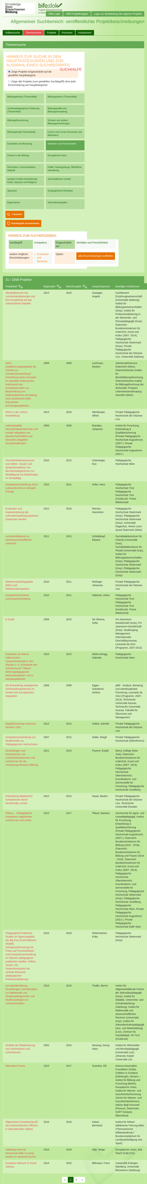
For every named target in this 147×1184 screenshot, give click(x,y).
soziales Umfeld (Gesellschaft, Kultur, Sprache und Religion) (22, 180)
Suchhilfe (71, 69)
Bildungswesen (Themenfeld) (62, 96)
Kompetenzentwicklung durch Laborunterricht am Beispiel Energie (21, 488)
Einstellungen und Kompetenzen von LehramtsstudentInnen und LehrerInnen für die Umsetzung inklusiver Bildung (21, 757)
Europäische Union (57, 155)
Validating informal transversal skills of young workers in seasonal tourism (20, 1153)
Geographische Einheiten (60, 190)
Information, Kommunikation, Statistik (21, 169)
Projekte (51, 32)
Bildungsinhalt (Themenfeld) (21, 132)
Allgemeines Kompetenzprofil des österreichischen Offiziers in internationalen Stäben (21, 1125)
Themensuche (33, 32)
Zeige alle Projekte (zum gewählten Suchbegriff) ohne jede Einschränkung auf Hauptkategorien (42, 83)
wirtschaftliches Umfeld (59, 179)
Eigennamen (13, 202)
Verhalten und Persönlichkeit (62, 143)
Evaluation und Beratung (19, 143)
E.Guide (10, 619)
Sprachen (12, 190)
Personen (67, 32)
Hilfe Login (54, 13)
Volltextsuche (12, 32)
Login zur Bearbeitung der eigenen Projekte (118, 13)
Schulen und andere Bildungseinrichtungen (59, 122)
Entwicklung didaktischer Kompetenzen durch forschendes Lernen (19, 800)
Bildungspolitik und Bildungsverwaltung (57, 110)
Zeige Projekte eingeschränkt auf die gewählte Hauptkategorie (30, 73)
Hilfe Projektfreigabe (77, 13)
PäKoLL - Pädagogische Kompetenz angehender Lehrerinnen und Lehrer (18, 817)
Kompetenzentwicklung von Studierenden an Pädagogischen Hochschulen (21, 741)
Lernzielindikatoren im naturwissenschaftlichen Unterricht (18, 540)
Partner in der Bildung (18, 155)
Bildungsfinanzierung (17, 120)
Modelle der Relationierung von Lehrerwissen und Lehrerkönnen (20, 1049)
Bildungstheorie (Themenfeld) (22, 96)
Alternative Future (15, 1065)
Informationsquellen (57, 202)
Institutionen (85, 32)
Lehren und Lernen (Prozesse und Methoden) (65, 133)
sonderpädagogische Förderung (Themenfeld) (23, 110)
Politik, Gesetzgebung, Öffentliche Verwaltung (65, 169)
